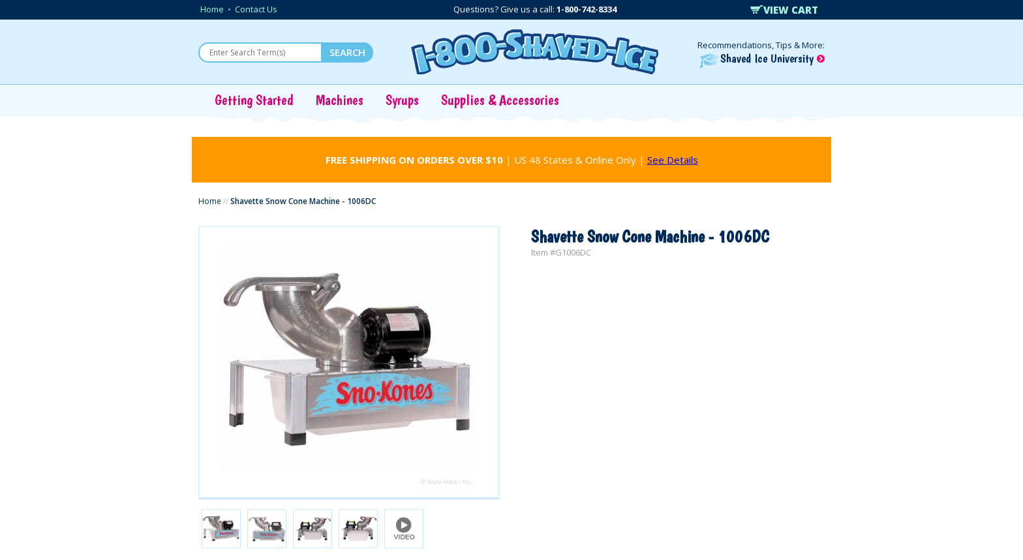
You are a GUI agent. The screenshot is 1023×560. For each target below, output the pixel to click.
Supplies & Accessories (500, 99)
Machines (339, 99)
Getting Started (254, 99)
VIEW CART (784, 9)
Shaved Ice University (762, 58)
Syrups (402, 99)
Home (212, 9)
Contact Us (256, 9)
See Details (672, 159)
